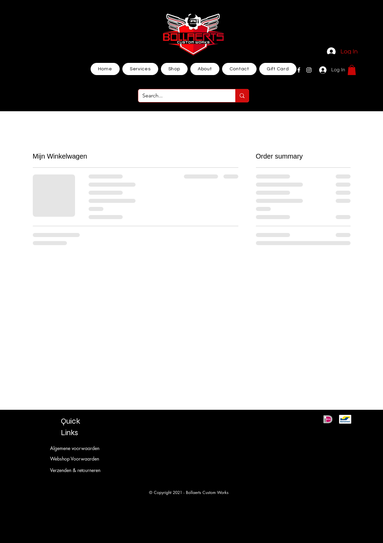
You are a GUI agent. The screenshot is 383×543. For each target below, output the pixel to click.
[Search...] (181, 95)
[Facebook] (298, 70)
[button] (352, 70)
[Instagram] (309, 70)
